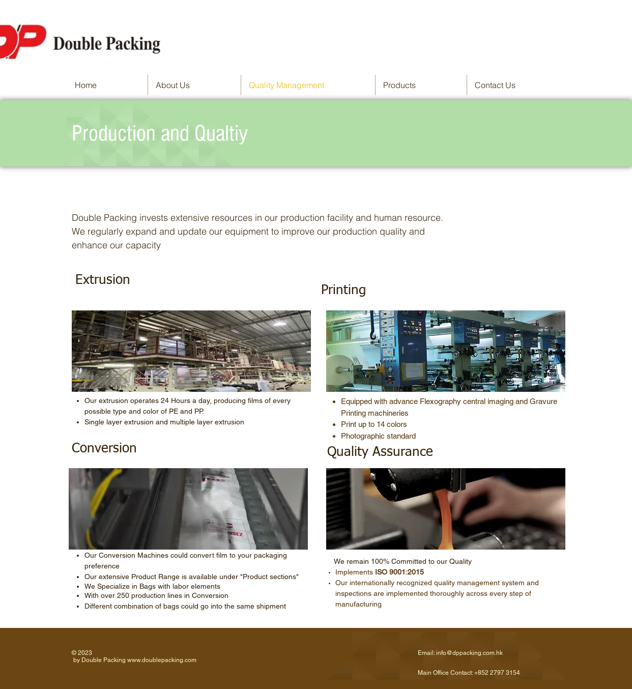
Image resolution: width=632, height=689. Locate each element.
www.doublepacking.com (161, 660)
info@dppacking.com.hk (469, 652)
